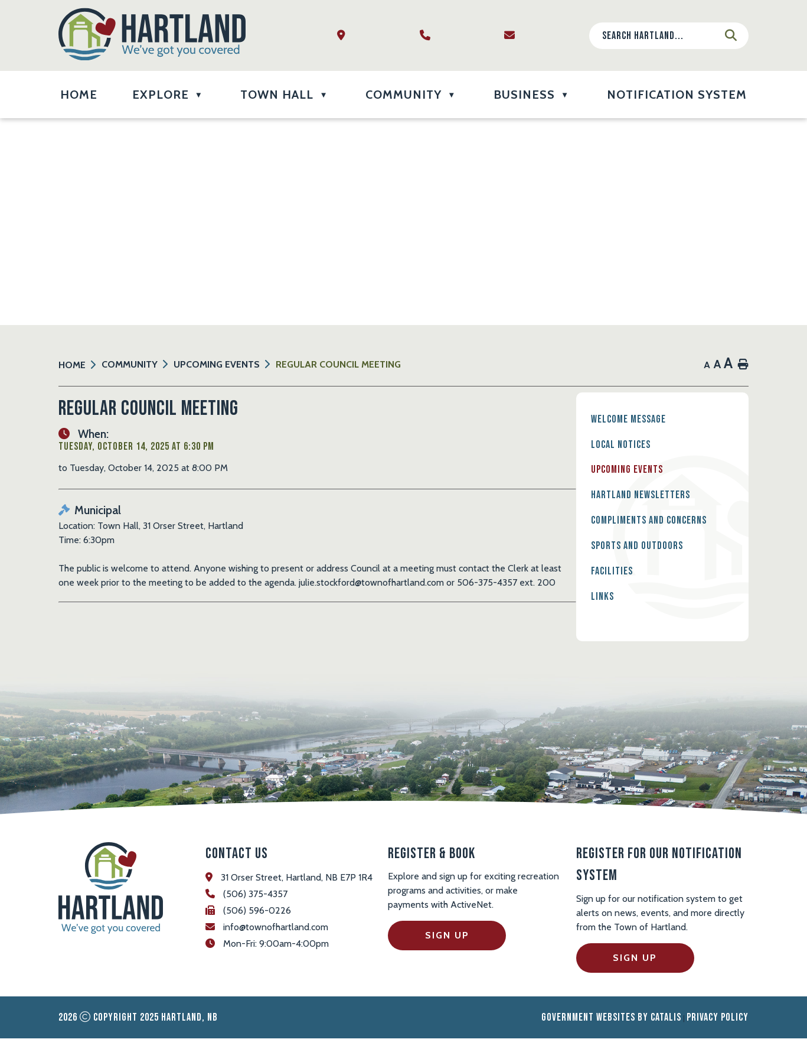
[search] (659, 35)
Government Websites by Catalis (611, 1041)
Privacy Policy (718, 1041)
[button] (731, 35)
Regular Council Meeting (338, 364)
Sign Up (447, 958)
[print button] (743, 365)
